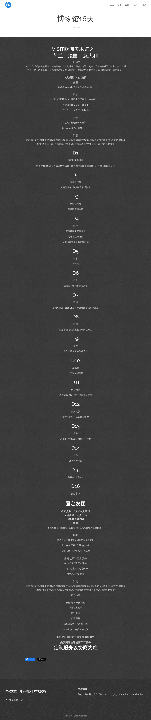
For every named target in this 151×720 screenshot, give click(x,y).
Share (30, 659)
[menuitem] (112, 5)
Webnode (83, 716)
